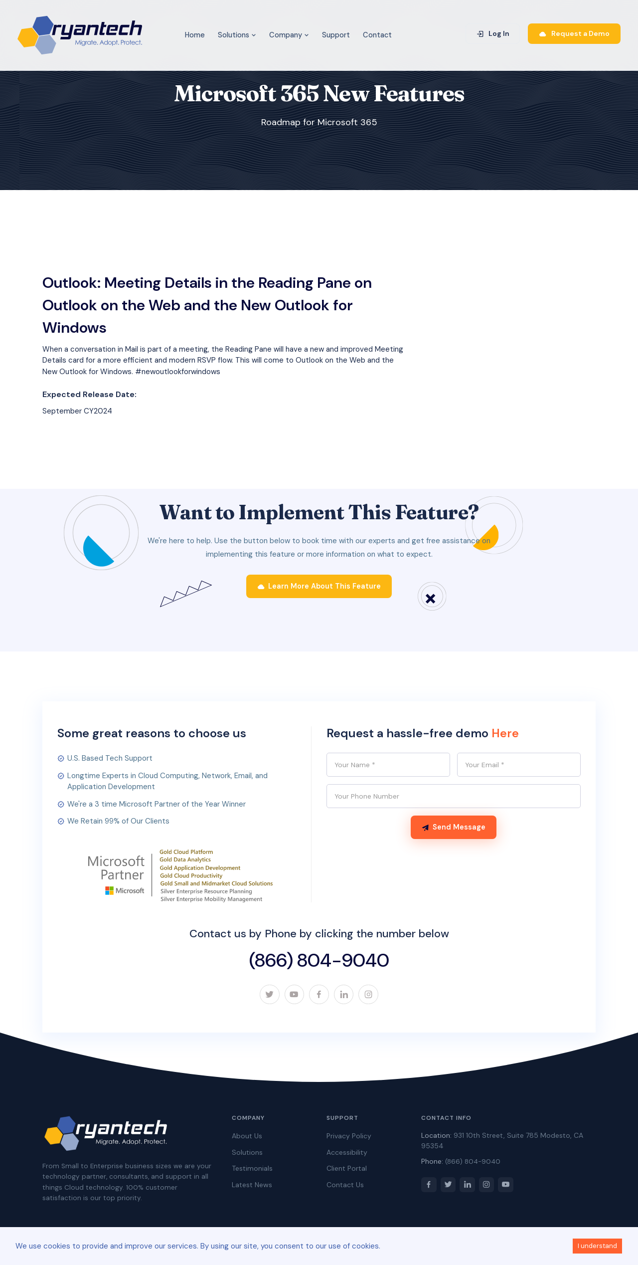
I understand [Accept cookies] (597, 1246)
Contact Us (345, 1187)
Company (289, 34)
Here (505, 736)
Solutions (237, 34)
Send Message (453, 831)
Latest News (252, 1187)
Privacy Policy (348, 1138)
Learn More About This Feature (319, 589)
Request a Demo (574, 33)
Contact (377, 34)
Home (195, 34)
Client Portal (346, 1171)
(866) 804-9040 (319, 963)
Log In (492, 33)
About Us (247, 1138)
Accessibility (346, 1155)
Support (336, 34)
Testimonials (252, 1171)
